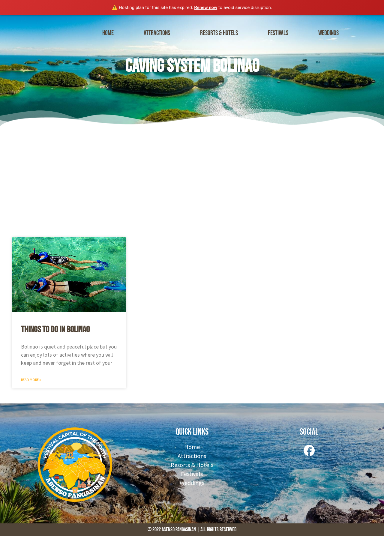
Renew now (205, 7)
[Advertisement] (192, 180)
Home (108, 33)
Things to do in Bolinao (55, 329)
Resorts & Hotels (219, 33)
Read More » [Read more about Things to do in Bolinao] (31, 379)
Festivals (278, 33)
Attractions (157, 33)
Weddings (328, 33)
